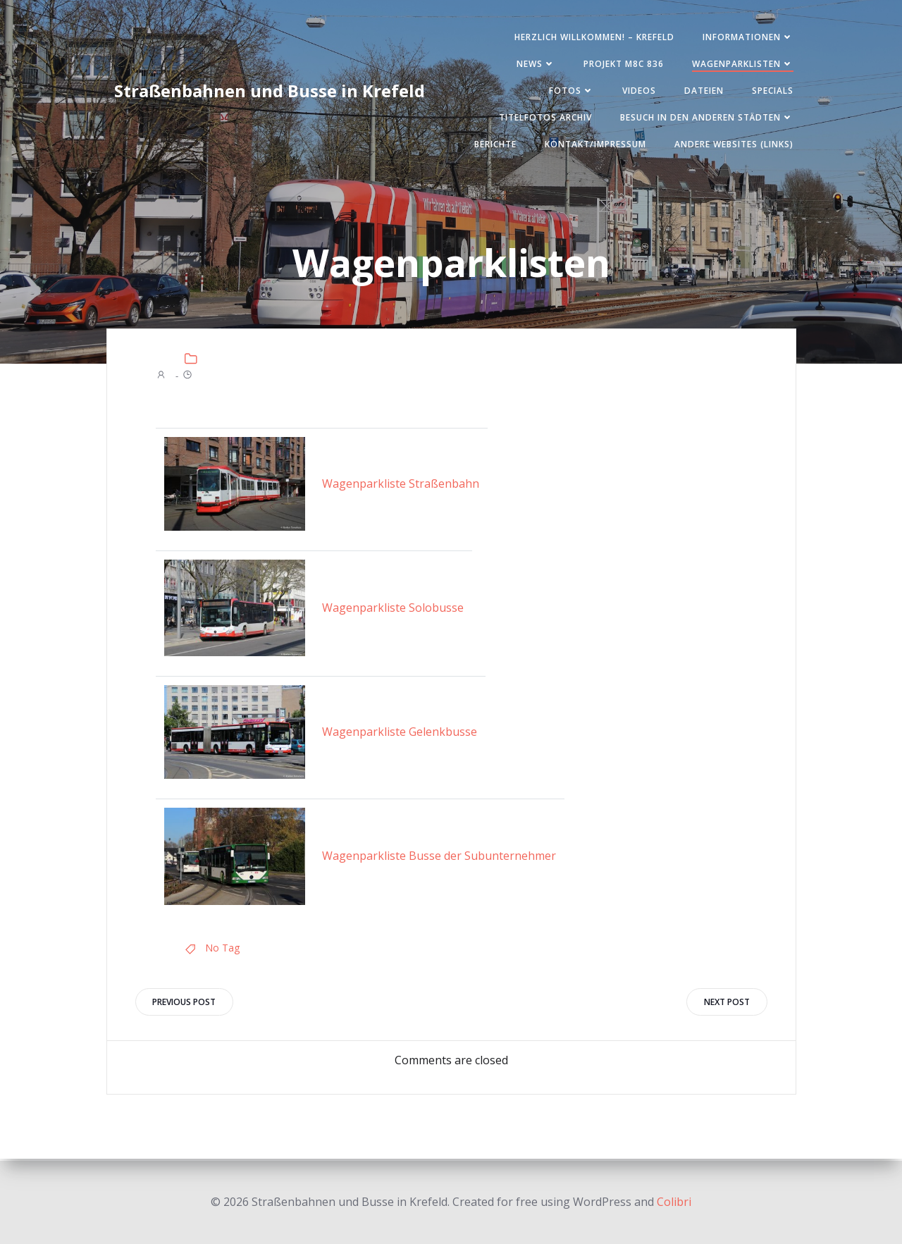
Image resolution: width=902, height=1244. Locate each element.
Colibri (674, 1201)
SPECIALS (770, 91)
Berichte (493, 145)
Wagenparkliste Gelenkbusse (399, 733)
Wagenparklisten (740, 64)
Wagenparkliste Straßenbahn (400, 485)
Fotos (569, 91)
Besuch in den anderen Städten (704, 118)
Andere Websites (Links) (731, 145)
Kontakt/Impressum (593, 145)
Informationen (745, 38)
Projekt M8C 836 (621, 64)
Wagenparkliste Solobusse (393, 609)
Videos (637, 91)
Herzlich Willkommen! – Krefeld (592, 38)
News (533, 64)
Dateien (702, 91)
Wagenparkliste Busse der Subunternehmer (439, 858)
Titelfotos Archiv (543, 118)
